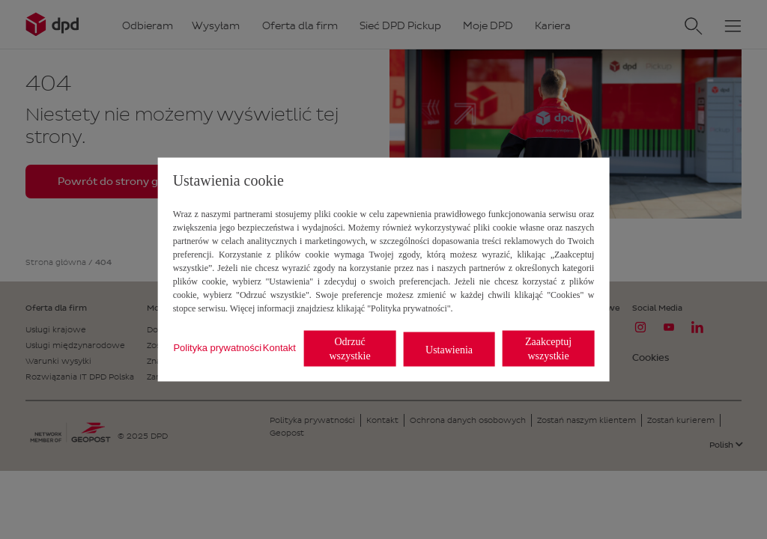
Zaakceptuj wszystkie (548, 349)
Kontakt (279, 347)
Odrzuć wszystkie (349, 349)
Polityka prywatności (217, 347)
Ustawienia (449, 349)
